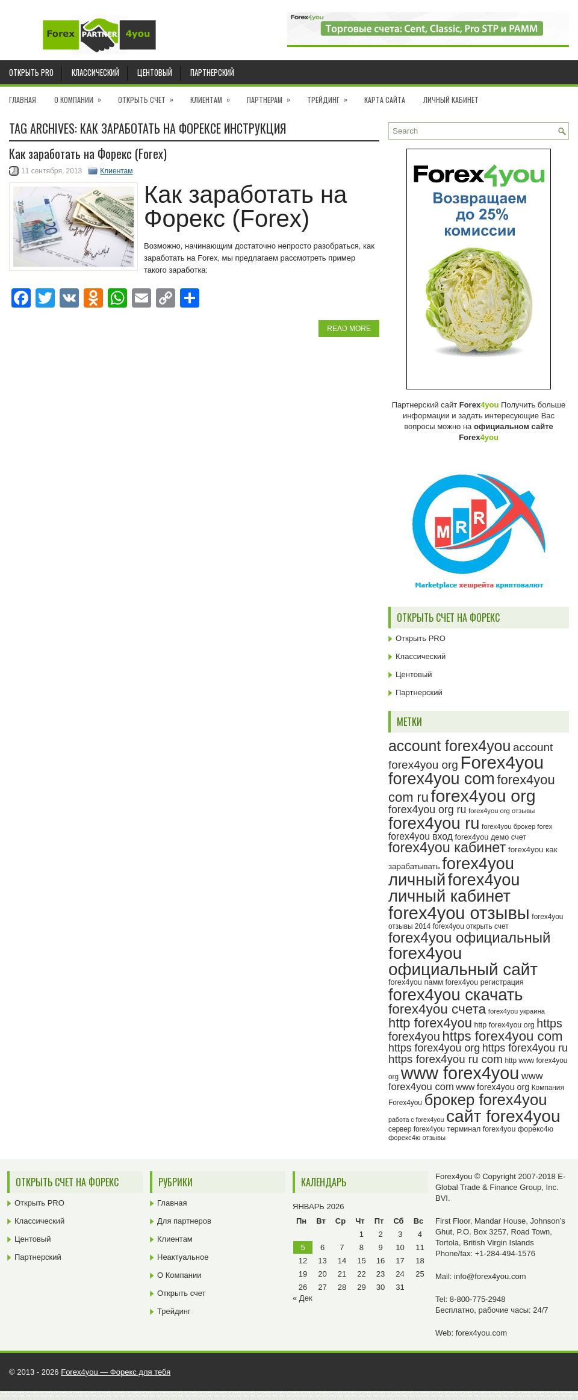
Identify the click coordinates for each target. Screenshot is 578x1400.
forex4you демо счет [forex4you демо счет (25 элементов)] (490, 836)
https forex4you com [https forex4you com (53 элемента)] (502, 1036)
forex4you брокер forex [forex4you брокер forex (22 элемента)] (517, 826)
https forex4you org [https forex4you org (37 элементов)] (434, 1048)
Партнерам (272, 96)
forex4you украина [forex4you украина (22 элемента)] (516, 1011)
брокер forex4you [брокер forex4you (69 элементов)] (485, 1099)
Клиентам (214, 96)
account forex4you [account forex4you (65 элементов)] (449, 745)
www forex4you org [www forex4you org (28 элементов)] (492, 1087)
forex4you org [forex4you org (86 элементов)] (483, 795)
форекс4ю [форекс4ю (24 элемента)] (535, 1129)
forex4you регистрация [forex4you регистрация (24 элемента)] (485, 982)
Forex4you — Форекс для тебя (115, 1372)
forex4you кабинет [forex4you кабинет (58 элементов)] (447, 847)
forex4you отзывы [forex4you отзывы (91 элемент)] (459, 913)
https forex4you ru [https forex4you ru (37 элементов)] (525, 1048)
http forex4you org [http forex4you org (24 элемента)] (504, 1025)
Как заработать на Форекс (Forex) (88, 153)
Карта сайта (384, 99)
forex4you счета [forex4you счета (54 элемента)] (437, 1009)
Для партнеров (184, 1220)
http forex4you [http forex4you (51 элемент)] (430, 1022)
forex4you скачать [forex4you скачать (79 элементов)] (455, 994)
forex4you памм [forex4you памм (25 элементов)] (415, 982)
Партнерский (212, 72)
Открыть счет (149, 96)
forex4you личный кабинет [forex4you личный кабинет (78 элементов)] (454, 887)
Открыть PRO (31, 72)
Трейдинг (331, 96)
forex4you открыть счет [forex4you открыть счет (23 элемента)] (471, 926)
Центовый (154, 72)
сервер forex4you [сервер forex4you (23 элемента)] (416, 1129)
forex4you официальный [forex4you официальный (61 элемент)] (469, 937)
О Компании (81, 96)
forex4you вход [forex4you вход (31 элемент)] (420, 836)
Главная (22, 99)
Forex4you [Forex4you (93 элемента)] (502, 762)
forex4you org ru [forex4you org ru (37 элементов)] (427, 810)
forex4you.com (481, 1332)
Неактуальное (182, 1257)
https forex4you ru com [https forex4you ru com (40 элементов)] (445, 1059)
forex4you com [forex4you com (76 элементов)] (441, 779)
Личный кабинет (451, 99)
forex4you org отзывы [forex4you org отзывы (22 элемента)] (501, 810)
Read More (349, 328)
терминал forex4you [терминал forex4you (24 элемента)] (481, 1129)
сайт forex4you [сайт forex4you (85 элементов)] (503, 1116)
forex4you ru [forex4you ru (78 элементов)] (433, 823)
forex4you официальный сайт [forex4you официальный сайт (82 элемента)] (463, 961)
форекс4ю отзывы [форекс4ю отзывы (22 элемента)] (417, 1137)
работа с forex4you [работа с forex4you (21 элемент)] (416, 1119)
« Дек (302, 1297)
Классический (95, 72)
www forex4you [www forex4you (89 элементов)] (460, 1073)
